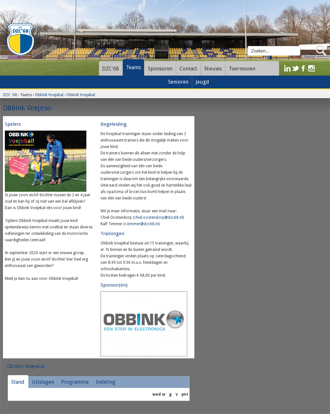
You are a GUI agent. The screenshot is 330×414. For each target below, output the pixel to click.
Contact (188, 69)
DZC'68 (110, 69)
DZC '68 (10, 95)
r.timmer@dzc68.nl (142, 224)
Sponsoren (160, 69)
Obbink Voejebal (49, 95)
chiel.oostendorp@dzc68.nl (158, 217)
